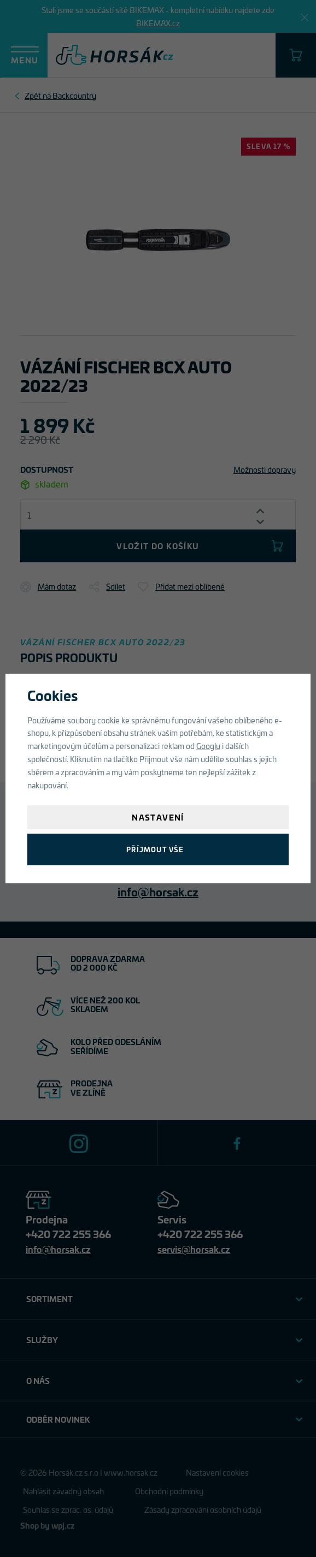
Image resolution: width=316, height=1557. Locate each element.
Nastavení (158, 817)
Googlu (208, 745)
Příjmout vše (155, 849)
